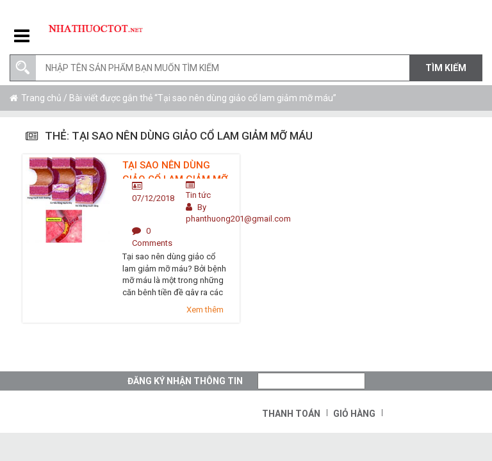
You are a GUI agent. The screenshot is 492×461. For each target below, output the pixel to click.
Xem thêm (205, 309)
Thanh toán (291, 413)
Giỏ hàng (354, 413)
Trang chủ (41, 98)
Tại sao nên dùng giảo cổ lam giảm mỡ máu (174, 169)
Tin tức (198, 195)
